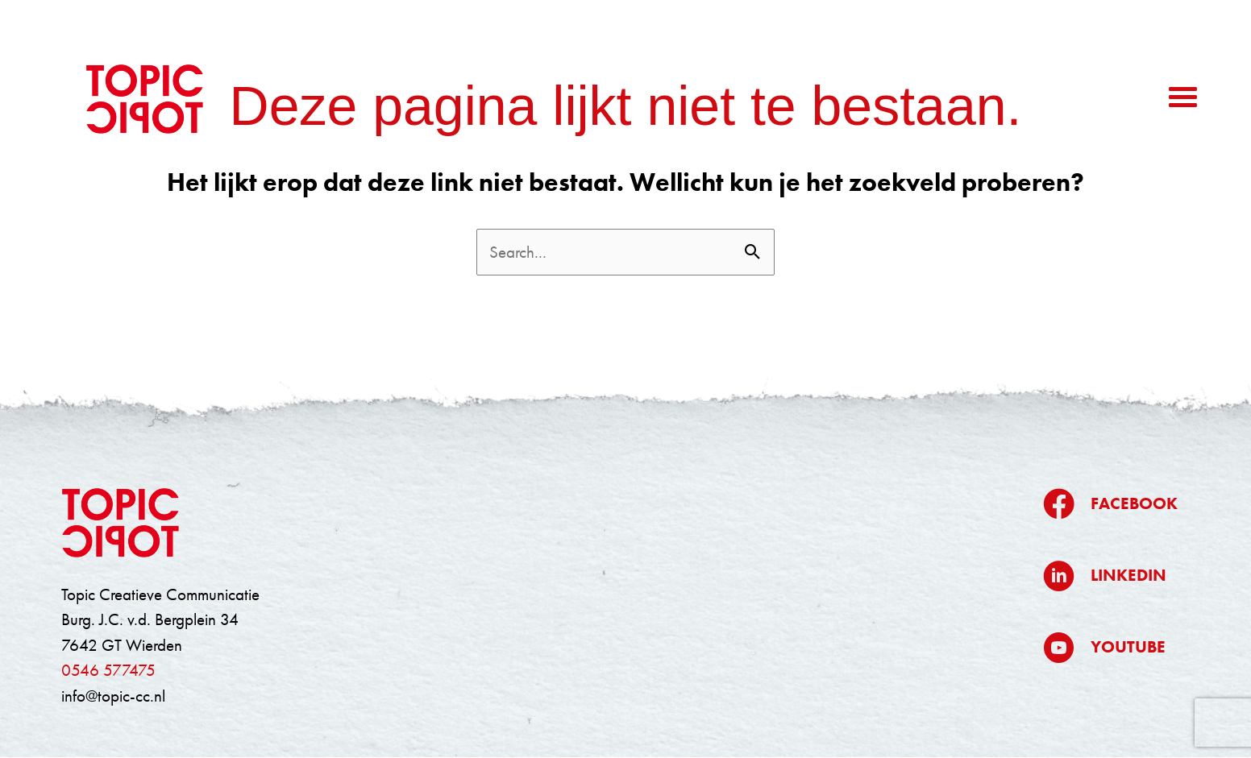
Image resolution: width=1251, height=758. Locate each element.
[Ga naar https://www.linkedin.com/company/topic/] (1110, 575)
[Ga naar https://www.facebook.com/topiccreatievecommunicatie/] (1110, 504)
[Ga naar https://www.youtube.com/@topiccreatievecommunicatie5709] (1110, 647)
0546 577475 (108, 670)
